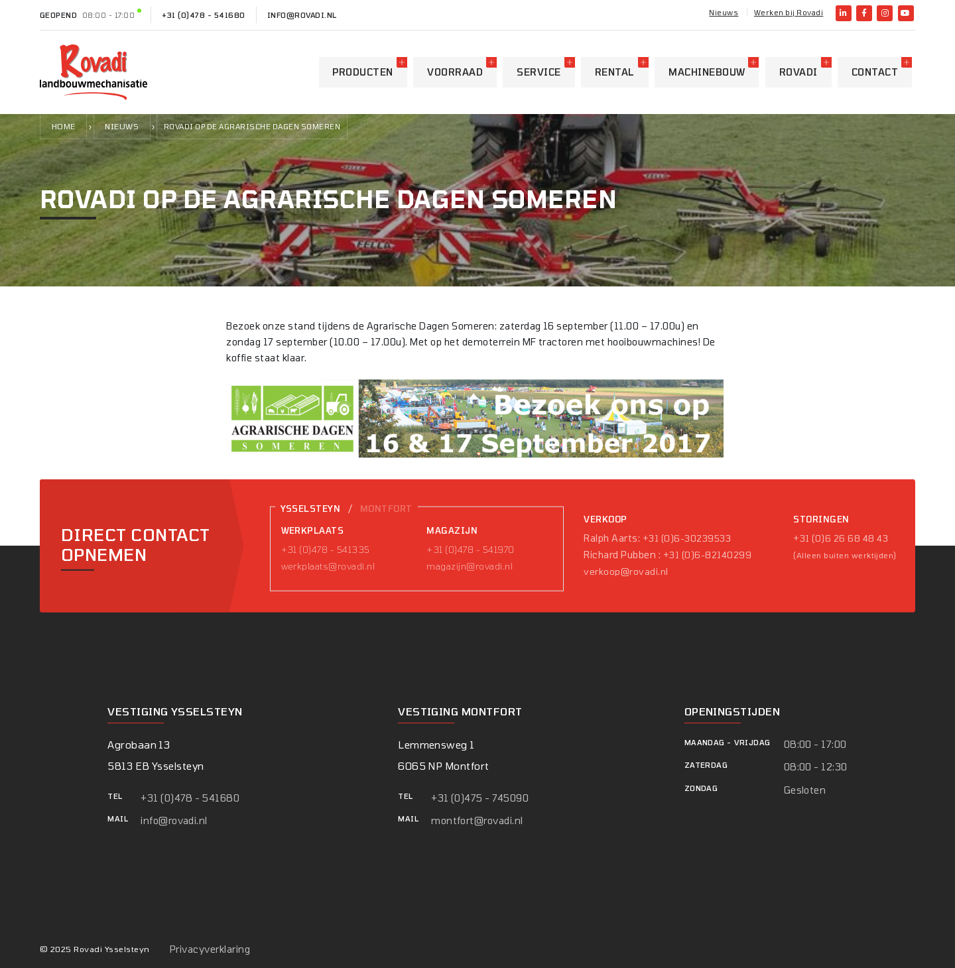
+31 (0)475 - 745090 (480, 798)
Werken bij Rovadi (788, 12)
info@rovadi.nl (302, 15)
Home (64, 126)
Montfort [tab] (386, 508)
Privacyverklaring (210, 949)
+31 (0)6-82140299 (707, 555)
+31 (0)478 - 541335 (325, 549)
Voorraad (455, 72)
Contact (875, 72)
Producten (362, 72)
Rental (615, 72)
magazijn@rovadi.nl (469, 566)
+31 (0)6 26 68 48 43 (840, 538)
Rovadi (798, 72)
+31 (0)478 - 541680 (203, 15)
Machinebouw (706, 72)
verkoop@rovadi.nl (626, 571)
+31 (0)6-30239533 (687, 538)
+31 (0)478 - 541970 (470, 549)
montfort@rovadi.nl (477, 820)
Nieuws (723, 12)
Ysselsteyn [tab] (311, 508)
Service (538, 72)
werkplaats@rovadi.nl (328, 566)
